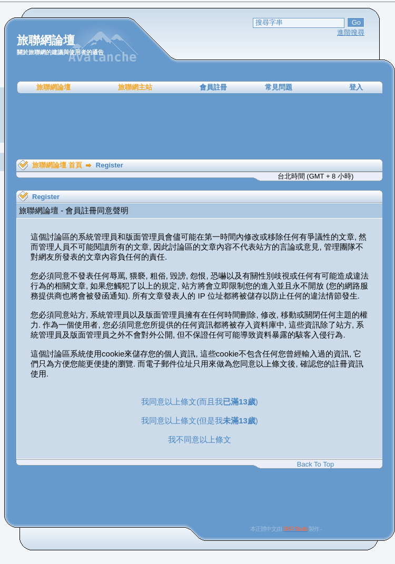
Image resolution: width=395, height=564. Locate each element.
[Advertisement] (199, 126)
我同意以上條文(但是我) (199, 420)
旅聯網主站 (135, 87)
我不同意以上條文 (199, 439)
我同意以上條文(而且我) (199, 401)
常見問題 (278, 87)
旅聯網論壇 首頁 (57, 165)
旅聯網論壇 (53, 87)
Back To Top (315, 464)
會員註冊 (213, 87)
